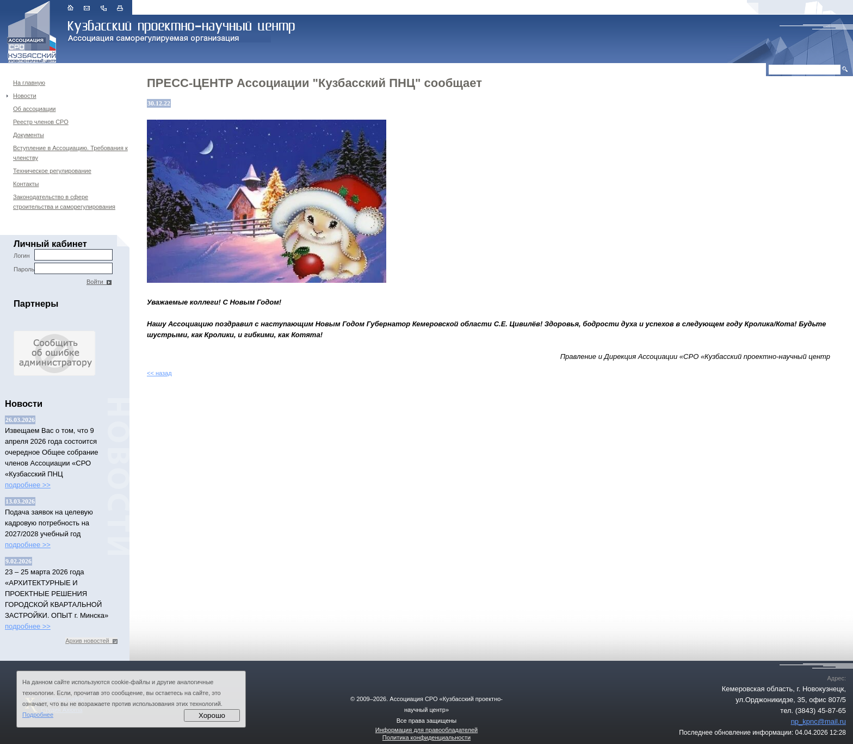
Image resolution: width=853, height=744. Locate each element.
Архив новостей (91, 640)
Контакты (26, 184)
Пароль (63, 268)
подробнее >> (28, 485)
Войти (99, 281)
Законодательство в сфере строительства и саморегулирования (64, 202)
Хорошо (212, 715)
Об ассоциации (34, 109)
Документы (28, 135)
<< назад (159, 373)
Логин (63, 255)
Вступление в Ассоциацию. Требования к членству (70, 153)
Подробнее (37, 714)
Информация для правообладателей (426, 730)
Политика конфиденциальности (426, 737)
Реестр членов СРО (41, 122)
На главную (29, 82)
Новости (24, 95)
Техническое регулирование (52, 171)
